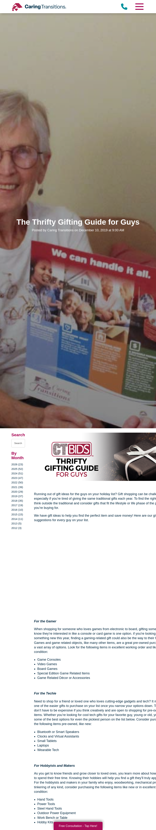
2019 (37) (17, 496)
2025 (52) (17, 468)
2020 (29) (17, 491)
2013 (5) (16, 523)
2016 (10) (17, 509)
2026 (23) (17, 464)
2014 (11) (17, 518)
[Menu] (139, 6)
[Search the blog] (18, 443)
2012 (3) (16, 527)
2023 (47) (17, 477)
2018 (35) (17, 500)
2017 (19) (17, 505)
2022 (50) (17, 482)
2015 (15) (17, 514)
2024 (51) (17, 473)
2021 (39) (17, 487)
